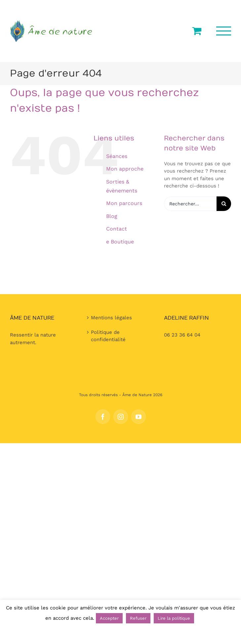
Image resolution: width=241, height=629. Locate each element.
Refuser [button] (138, 618)
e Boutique (120, 241)
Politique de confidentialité (108, 336)
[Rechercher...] (190, 203)
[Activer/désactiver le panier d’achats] (196, 31)
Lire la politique (174, 618)
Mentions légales (111, 318)
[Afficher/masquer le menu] (224, 30)
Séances (116, 156)
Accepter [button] (109, 618)
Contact (116, 229)
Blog (111, 216)
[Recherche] (224, 203)
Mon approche (124, 169)
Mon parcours (124, 203)
